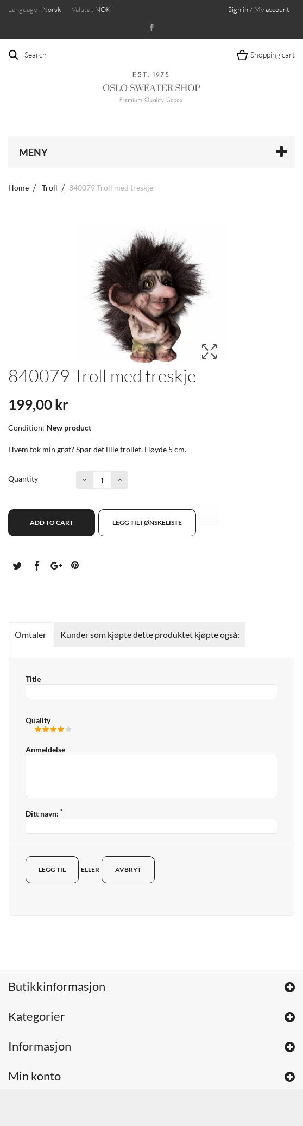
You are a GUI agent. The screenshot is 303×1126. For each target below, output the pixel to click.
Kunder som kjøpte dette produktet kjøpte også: (149, 634)
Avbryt (128, 869)
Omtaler (30, 634)
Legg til (52, 869)
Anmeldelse (45, 749)
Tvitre (17, 565)
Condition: (26, 427)
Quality (38, 720)
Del (36, 565)
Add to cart (51, 522)
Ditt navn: (44, 813)
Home (18, 187)
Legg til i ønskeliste (147, 522)
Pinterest (75, 565)
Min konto (34, 1075)
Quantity (23, 478)
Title (33, 679)
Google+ (55, 565)
